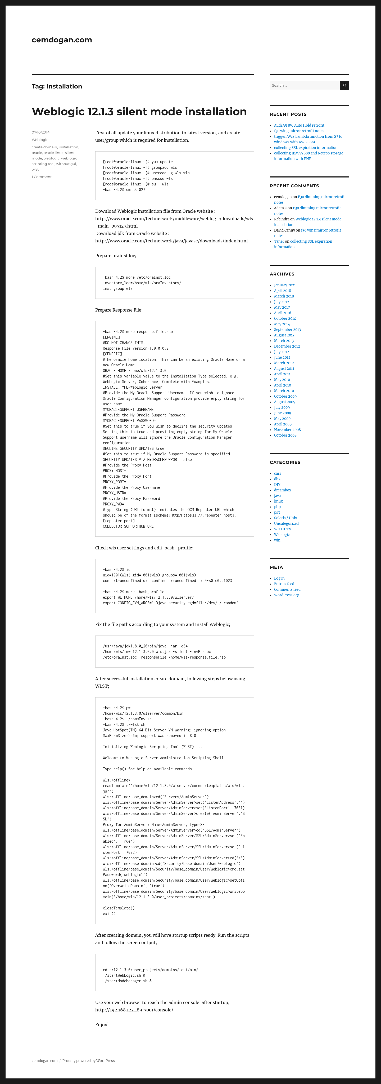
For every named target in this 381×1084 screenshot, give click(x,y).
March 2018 (284, 296)
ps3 (277, 512)
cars (277, 473)
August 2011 (284, 368)
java (277, 496)
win (277, 540)
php (277, 507)
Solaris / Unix (285, 518)
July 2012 (281, 352)
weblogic (52, 158)
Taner (279, 241)
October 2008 (285, 435)
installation (68, 147)
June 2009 (282, 413)
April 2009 (283, 424)
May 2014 (282, 324)
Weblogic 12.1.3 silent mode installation (139, 111)
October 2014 (285, 318)
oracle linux (54, 152)
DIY (277, 484)
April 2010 (282, 385)
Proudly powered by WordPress (88, 1061)
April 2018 (282, 290)
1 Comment (42, 177)
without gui (66, 164)
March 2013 (284, 341)
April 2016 (282, 313)
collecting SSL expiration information (306, 147)
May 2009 (282, 418)
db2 (277, 479)
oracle (37, 152)
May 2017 (282, 307)
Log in (279, 578)
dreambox (282, 490)
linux (278, 501)
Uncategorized (286, 523)
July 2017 (281, 302)
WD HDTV (282, 529)
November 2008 (287, 430)
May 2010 (282, 379)
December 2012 (287, 346)
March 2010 (284, 391)
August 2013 (284, 335)
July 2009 (282, 407)
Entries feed (284, 584)
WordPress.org (286, 595)
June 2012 (282, 357)
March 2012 (284, 363)
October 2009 (285, 396)
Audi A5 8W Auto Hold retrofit (299, 125)
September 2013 (287, 329)
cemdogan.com (62, 39)
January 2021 (285, 285)
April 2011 (282, 374)
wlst (35, 169)
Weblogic (40, 139)
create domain (44, 147)
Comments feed (287, 589)
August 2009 (285, 402)
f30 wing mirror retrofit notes (299, 131)
